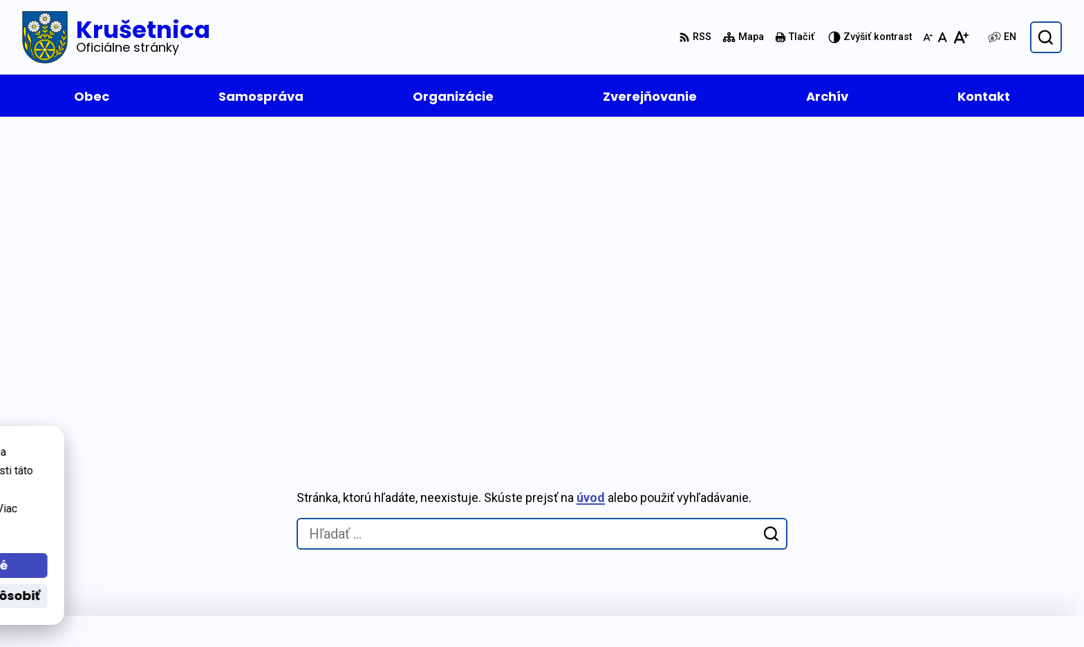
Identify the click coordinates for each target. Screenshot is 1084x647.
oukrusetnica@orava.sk (903, 546)
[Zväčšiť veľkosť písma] (960, 37)
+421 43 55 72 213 (887, 513)
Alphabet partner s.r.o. (281, 610)
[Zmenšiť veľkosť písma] (927, 37)
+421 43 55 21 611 (887, 530)
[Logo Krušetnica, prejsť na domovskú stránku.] (116, 37)
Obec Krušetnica (476, 610)
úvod (591, 193)
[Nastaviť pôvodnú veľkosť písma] (942, 37)
